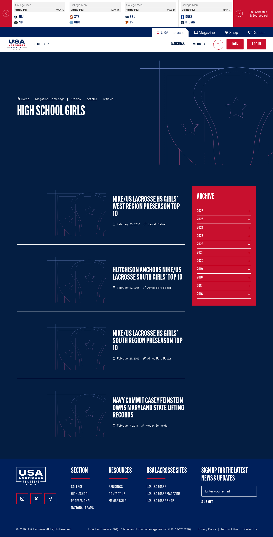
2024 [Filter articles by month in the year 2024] (200, 228)
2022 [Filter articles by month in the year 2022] (200, 244)
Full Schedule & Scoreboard (259, 13)
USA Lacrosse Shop (160, 501)
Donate (256, 32)
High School (80, 494)
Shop (231, 32)
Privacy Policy (207, 529)
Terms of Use (229, 529)
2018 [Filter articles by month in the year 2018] (200, 278)
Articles (76, 99)
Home (25, 99)
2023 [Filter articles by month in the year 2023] (200, 236)
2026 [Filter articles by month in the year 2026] (200, 211)
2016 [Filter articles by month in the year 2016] (200, 294)
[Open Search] (218, 44)
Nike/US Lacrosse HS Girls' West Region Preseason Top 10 (146, 207)
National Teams (82, 508)
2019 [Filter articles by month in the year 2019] (200, 269)
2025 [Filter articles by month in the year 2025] (200, 219)
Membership (117, 501)
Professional (81, 501)
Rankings (177, 44)
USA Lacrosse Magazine (164, 494)
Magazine (204, 32)
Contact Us (117, 494)
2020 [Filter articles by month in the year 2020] (200, 261)
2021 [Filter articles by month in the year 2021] (200, 253)
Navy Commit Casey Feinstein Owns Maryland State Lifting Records (148, 408)
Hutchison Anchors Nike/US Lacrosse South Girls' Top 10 (147, 274)
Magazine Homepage (50, 99)
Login (256, 44)
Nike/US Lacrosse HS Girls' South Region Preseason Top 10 (148, 341)
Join (235, 44)
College (77, 487)
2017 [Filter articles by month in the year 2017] (199, 286)
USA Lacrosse (170, 32)
